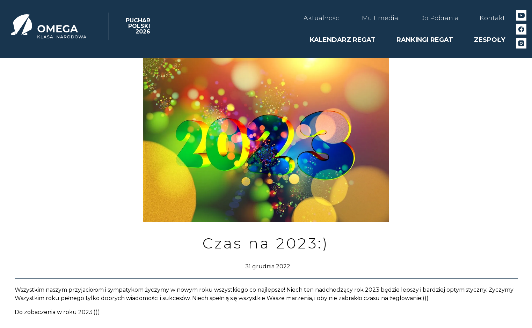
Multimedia (380, 18)
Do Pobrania (439, 18)
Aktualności (322, 18)
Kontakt (492, 18)
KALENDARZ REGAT (343, 40)
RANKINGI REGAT (424, 40)
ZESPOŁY (489, 40)
